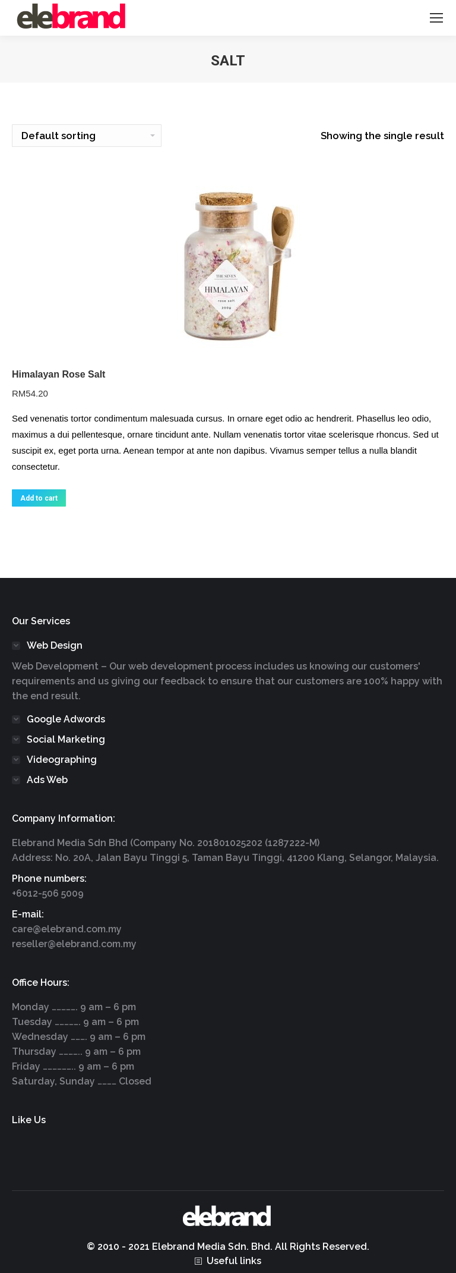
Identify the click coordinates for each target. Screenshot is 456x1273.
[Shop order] (87, 135)
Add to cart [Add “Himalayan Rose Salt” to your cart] (39, 498)
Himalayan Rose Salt (58, 374)
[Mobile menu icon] (436, 18)
